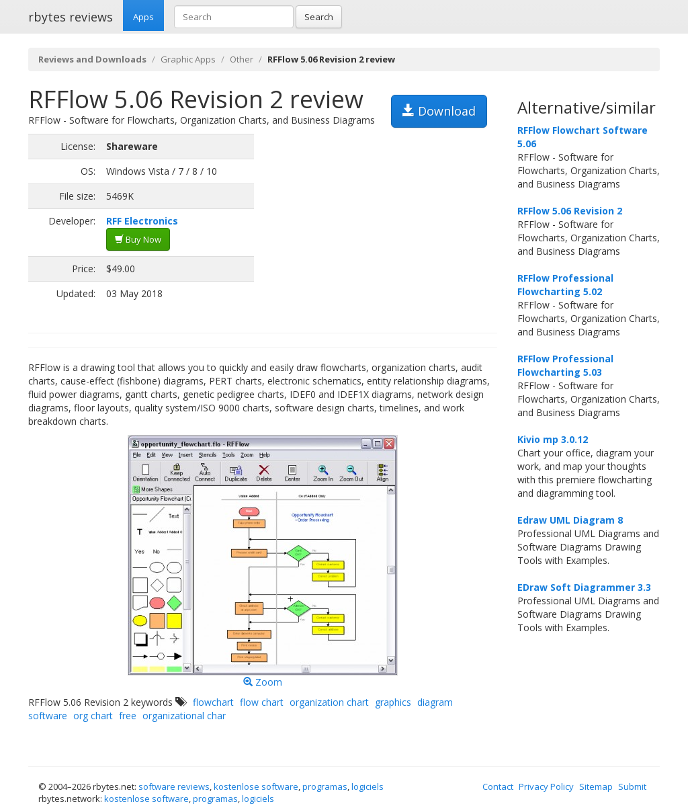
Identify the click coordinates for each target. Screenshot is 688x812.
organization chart (329, 702)
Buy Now (138, 239)
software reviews (174, 786)
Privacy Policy (546, 786)
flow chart (262, 702)
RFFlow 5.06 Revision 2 (569, 210)
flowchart (213, 702)
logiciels (367, 786)
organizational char (184, 715)
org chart (93, 715)
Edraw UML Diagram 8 (570, 520)
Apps (143, 17)
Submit (632, 786)
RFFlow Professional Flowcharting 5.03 (565, 365)
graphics (393, 702)
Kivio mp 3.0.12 (552, 439)
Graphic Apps (188, 59)
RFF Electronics (142, 220)
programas (324, 786)
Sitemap (596, 786)
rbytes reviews (70, 17)
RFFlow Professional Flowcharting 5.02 (565, 285)
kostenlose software (256, 786)
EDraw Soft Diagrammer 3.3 (584, 587)
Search (318, 17)
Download (439, 111)
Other (241, 59)
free (127, 715)
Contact (497, 786)
